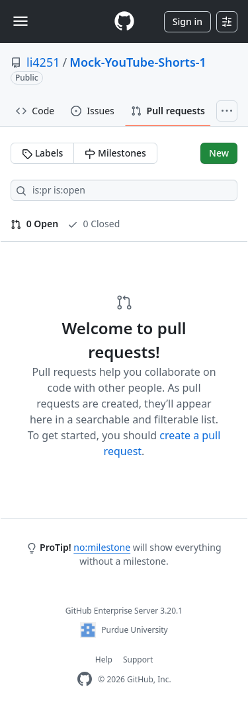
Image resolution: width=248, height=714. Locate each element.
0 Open (34, 223)
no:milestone (101, 547)
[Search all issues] (124, 190)
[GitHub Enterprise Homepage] (85, 679)
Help (103, 659)
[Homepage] (124, 21)
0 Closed (93, 223)
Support (138, 659)
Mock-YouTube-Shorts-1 (137, 62)
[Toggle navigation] (20, 21)
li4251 (43, 62)
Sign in (187, 21)
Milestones (115, 153)
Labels (42, 153)
